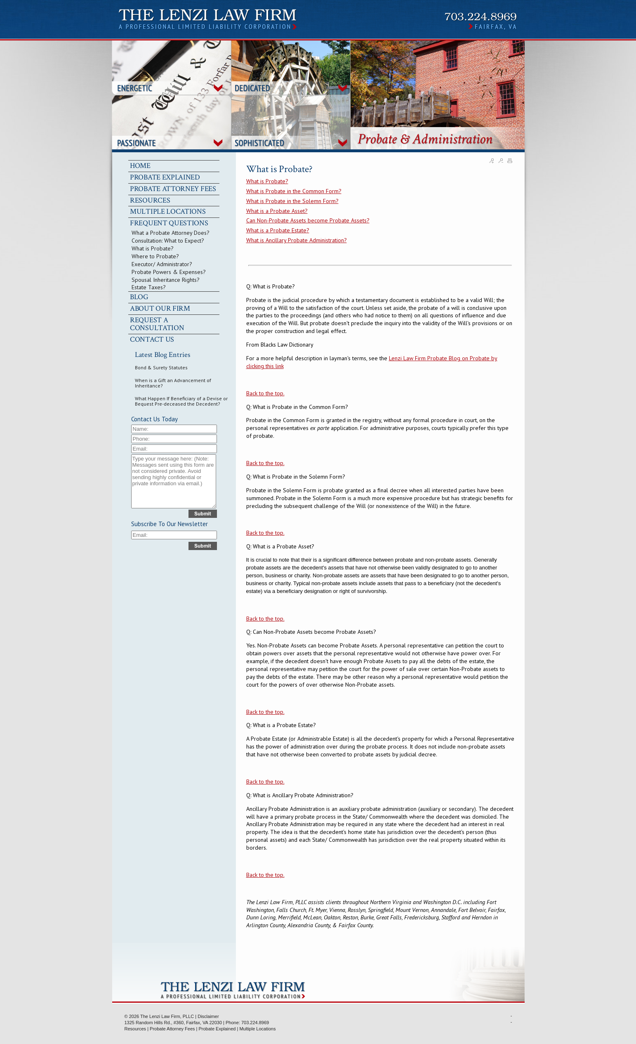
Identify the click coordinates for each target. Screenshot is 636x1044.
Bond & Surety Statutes (161, 367)
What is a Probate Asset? (277, 211)
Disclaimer (208, 1016)
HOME (140, 165)
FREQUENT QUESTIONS (169, 223)
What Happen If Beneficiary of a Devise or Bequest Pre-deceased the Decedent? (181, 401)
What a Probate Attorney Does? (171, 232)
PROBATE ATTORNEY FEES (173, 189)
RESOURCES (150, 200)
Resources (135, 1028)
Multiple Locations (257, 1028)
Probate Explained (217, 1028)
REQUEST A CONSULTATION (157, 324)
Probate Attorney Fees (172, 1028)
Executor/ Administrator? (162, 264)
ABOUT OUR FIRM (160, 308)
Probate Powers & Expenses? (169, 272)
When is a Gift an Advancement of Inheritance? (173, 383)
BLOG (139, 297)
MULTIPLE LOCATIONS (168, 211)
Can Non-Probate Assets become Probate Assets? (308, 220)
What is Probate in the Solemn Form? (292, 201)
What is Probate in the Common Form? (294, 191)
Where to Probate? (155, 256)
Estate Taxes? (149, 287)
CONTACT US (152, 339)
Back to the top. (265, 393)
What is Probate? (153, 248)
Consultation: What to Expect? (168, 240)
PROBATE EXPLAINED (165, 177)
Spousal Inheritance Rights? (166, 279)
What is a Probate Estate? (277, 230)
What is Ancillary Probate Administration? (296, 240)
